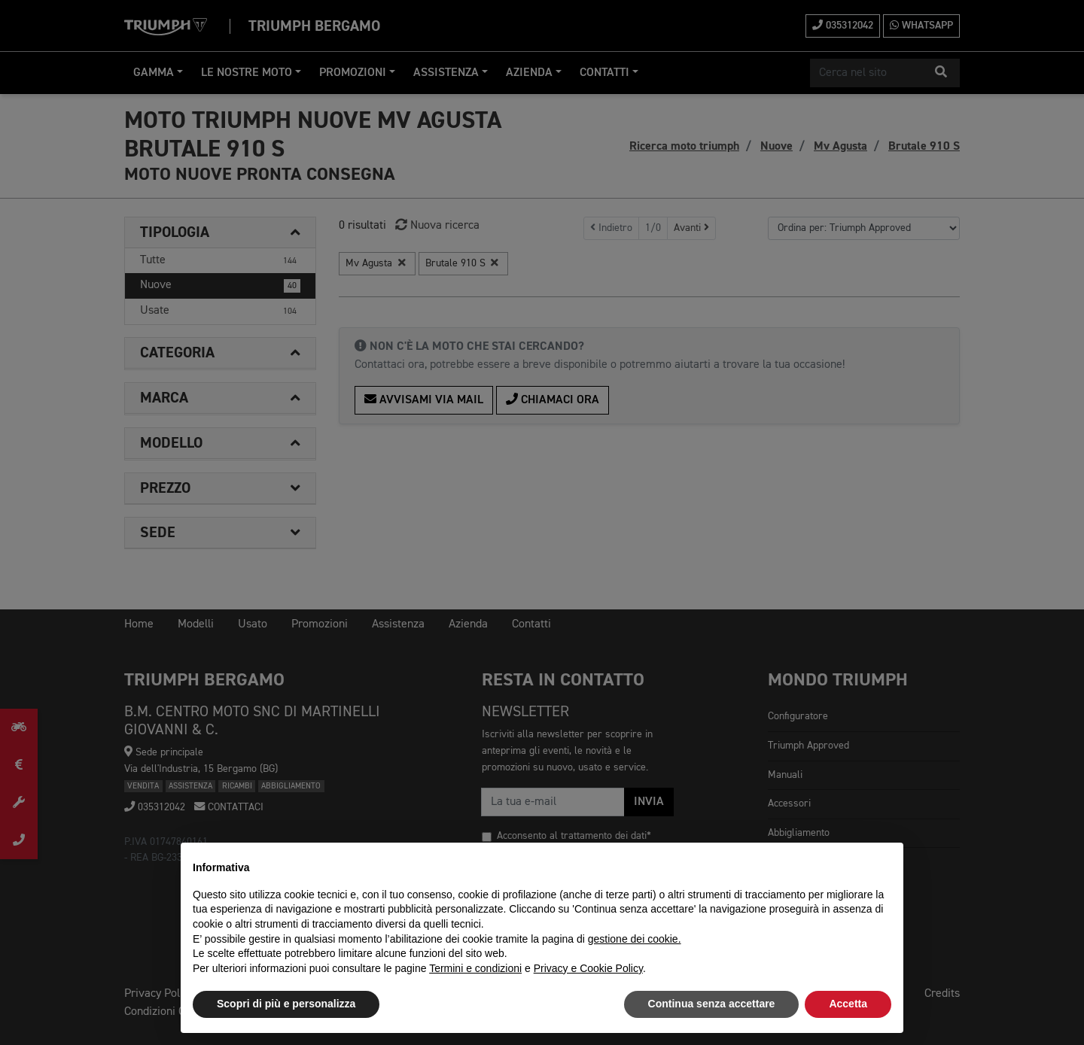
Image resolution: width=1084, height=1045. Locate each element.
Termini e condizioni (475, 968)
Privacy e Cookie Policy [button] (588, 968)
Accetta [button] (848, 1004)
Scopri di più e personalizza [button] (286, 1004)
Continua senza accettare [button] (711, 1004)
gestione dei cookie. (634, 939)
